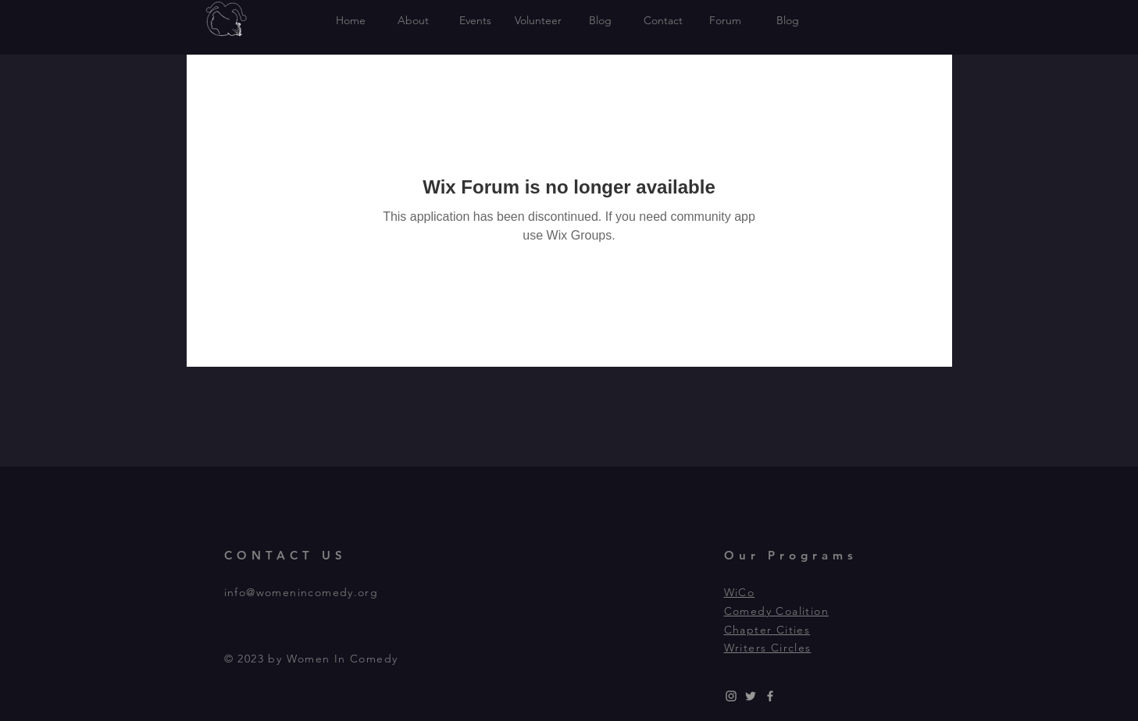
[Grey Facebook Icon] (770, 696)
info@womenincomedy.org (301, 592)
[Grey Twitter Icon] (751, 696)
